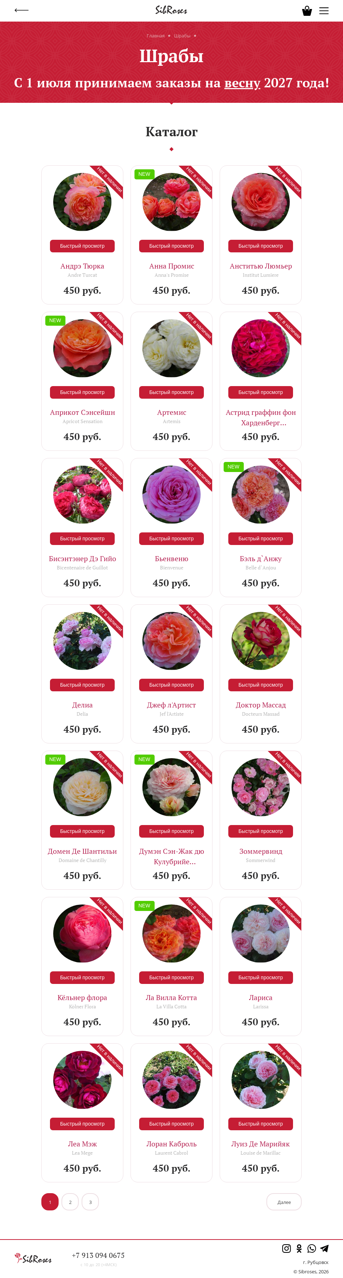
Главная (156, 35)
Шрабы (182, 35)
